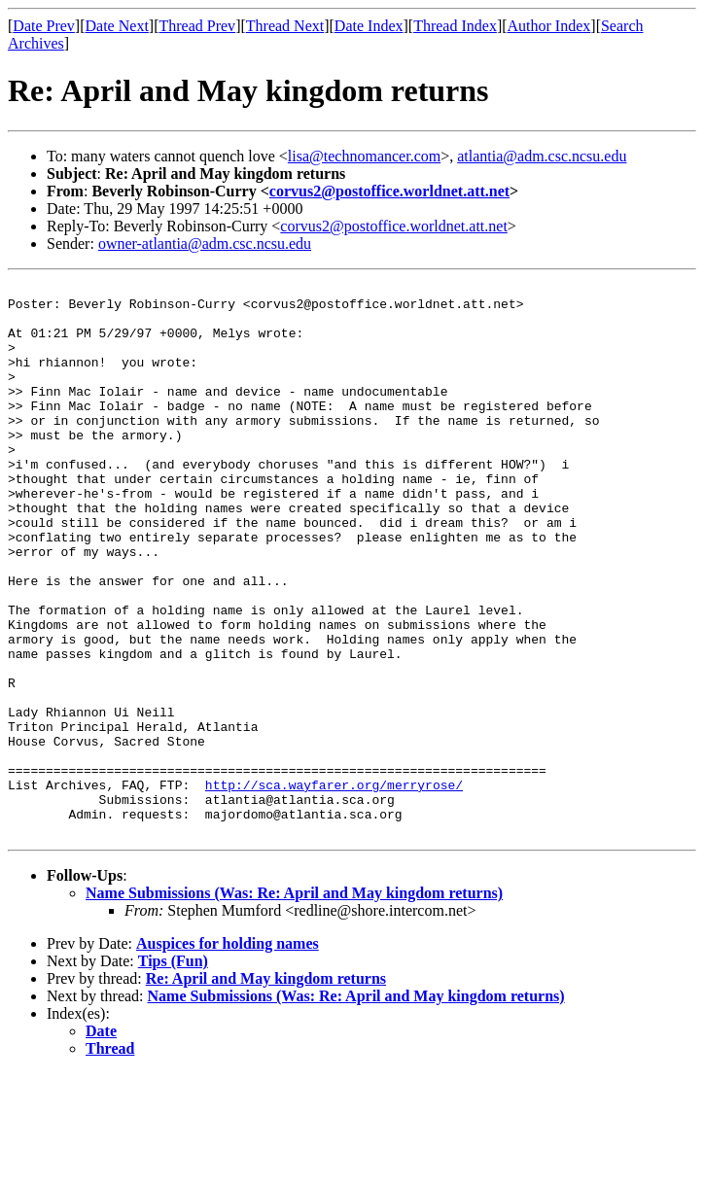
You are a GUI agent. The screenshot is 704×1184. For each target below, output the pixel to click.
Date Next (117, 25)
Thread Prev (196, 25)
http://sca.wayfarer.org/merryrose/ (334, 886)
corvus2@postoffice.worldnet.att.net (389, 191)
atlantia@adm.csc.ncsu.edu (541, 156)
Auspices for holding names (227, 1054)
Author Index (549, 25)
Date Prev (44, 25)
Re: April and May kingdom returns (266, 1089)
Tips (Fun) (173, 1071)
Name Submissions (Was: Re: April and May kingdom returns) (294, 1003)
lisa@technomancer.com (364, 156)
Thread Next (285, 25)
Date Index (369, 25)
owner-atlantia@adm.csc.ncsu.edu (204, 243)
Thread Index (455, 25)
